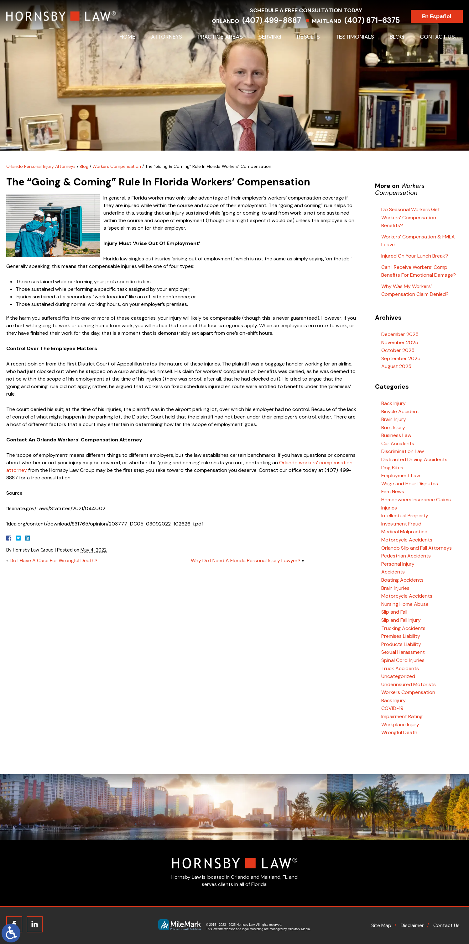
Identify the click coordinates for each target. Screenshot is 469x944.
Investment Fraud (401, 523)
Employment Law (400, 475)
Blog (397, 36)
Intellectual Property (404, 515)
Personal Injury (397, 564)
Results (308, 36)
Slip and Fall (394, 612)
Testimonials (355, 36)
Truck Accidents (400, 668)
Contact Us (437, 36)
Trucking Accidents (403, 628)
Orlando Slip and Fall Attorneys (416, 548)
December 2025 (400, 334)
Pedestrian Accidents (406, 555)
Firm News (392, 491)
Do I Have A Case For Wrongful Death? (53, 560)
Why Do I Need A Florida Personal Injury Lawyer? (245, 560)
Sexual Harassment (403, 652)
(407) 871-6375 (378, 20)
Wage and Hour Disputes (409, 483)
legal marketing (252, 929)
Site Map (381, 925)
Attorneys (166, 36)
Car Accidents (397, 443)
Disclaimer (412, 925)
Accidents (393, 571)
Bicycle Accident (400, 411)
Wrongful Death (399, 732)
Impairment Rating (402, 716)
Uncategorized (398, 676)
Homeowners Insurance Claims (416, 499)
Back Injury (393, 403)
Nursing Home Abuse (405, 604)
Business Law (396, 435)
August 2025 (396, 366)
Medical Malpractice (404, 531)
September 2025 (400, 358)
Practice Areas (220, 36)
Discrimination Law (402, 451)
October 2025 (397, 350)
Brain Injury (393, 419)
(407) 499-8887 (277, 20)
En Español (443, 16)
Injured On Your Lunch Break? (414, 256)
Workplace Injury (400, 724)
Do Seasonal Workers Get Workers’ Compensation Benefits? (410, 217)
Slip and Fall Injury (401, 620)
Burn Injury (393, 427)
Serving (269, 36)
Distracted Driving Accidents (414, 459)
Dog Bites (392, 467)
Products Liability (401, 644)
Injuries (389, 507)
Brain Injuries (395, 588)
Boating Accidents (402, 580)
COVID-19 (392, 708)
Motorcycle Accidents (406, 539)
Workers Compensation (116, 166)
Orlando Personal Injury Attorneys (41, 166)
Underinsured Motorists (408, 684)
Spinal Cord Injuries (403, 660)
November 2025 (399, 342)
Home (127, 36)
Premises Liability (400, 636)
